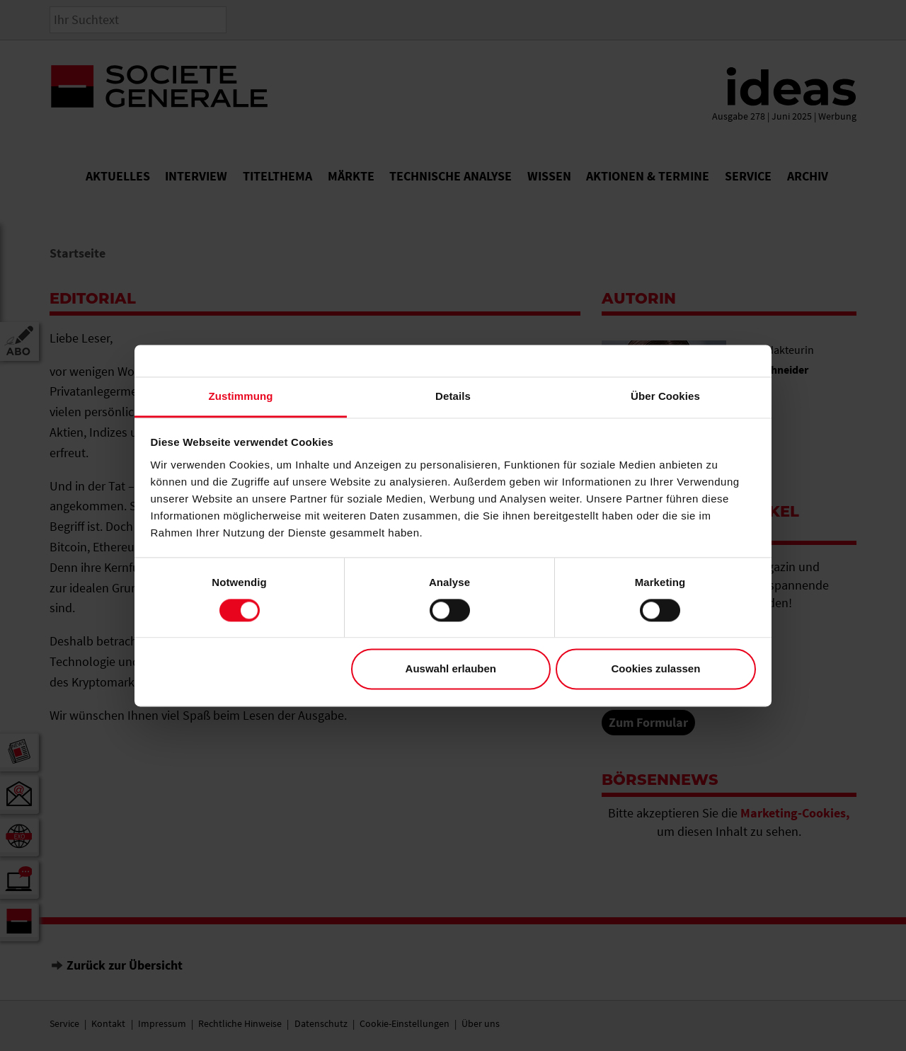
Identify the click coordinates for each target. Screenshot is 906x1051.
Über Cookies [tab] (665, 396)
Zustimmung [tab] (241, 396)
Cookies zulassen (655, 669)
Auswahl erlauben (451, 669)
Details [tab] (453, 396)
